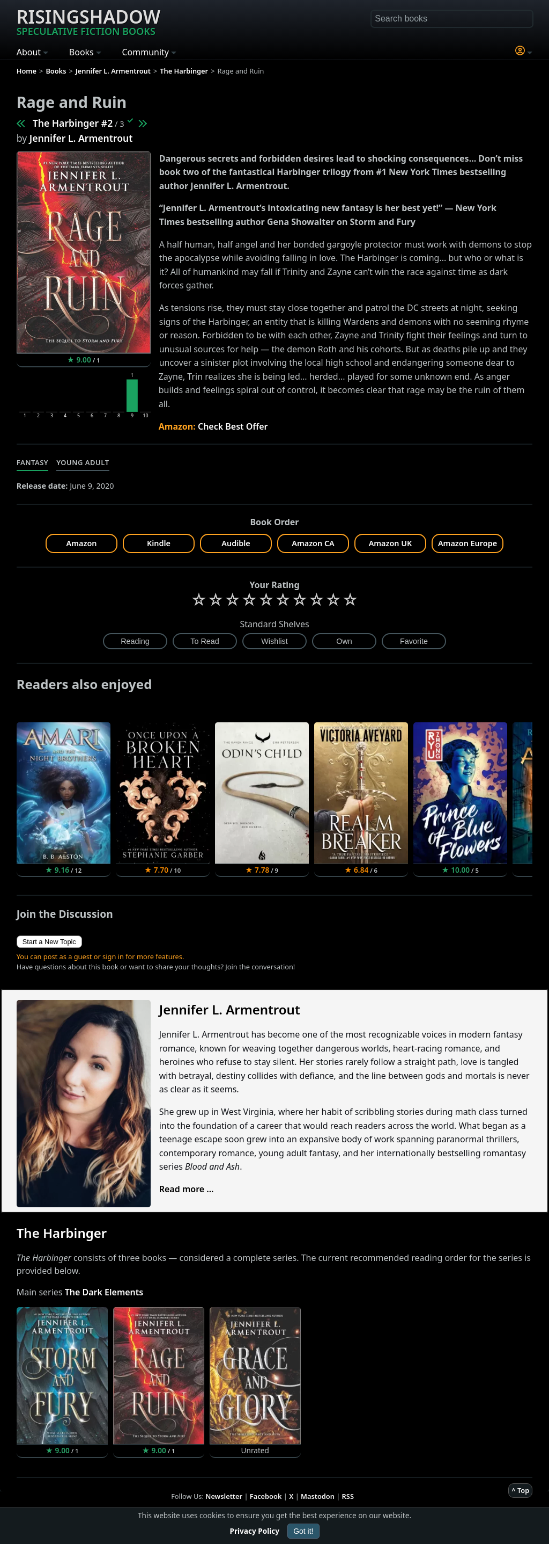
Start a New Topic (49, 942)
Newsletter (223, 1496)
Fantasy (33, 462)
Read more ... (186, 1189)
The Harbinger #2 (73, 123)
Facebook (266, 1496)
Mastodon (318, 1496)
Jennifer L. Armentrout (81, 138)
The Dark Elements (104, 1292)
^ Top (520, 1490)
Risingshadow (88, 21)
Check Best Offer (233, 426)
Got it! (303, 1531)
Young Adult (82, 462)
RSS (348, 1496)
